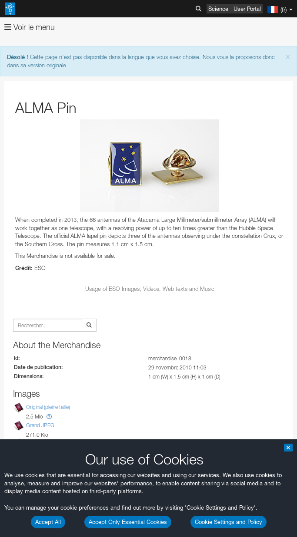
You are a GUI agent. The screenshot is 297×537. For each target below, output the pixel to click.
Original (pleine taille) (48, 407)
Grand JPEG (40, 425)
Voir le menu (29, 27)
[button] (49, 416)
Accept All (48, 521)
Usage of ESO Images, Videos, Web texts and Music (149, 288)
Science (218, 8)
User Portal (247, 8)
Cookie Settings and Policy (228, 521)
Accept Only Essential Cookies (128, 521)
